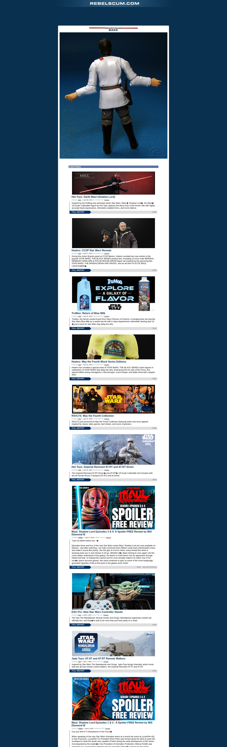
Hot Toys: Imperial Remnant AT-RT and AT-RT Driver (103, 467)
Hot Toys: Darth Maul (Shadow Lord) (93, 197)
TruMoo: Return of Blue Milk (88, 313)
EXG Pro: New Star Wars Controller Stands (97, 612)
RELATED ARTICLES (149, 567)
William (80, 537)
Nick (79, 200)
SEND (154, 212)
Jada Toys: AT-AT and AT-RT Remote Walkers (98, 658)
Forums (106, 200)
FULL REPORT (78, 212)
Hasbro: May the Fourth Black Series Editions (99, 361)
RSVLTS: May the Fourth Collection (93, 415)
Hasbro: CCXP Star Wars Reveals (91, 250)
